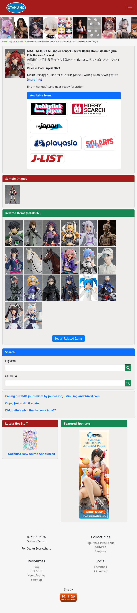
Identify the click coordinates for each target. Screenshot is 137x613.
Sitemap (36, 580)
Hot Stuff (36, 571)
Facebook (100, 567)
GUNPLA (11, 376)
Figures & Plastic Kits (18, 41)
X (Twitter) (100, 571)
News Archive (36, 575)
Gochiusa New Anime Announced (31, 454)
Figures (10, 361)
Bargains (100, 551)
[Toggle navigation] (130, 7)
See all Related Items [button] (68, 338)
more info (34, 79)
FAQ (36, 567)
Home (4, 41)
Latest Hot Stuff (16, 423)
